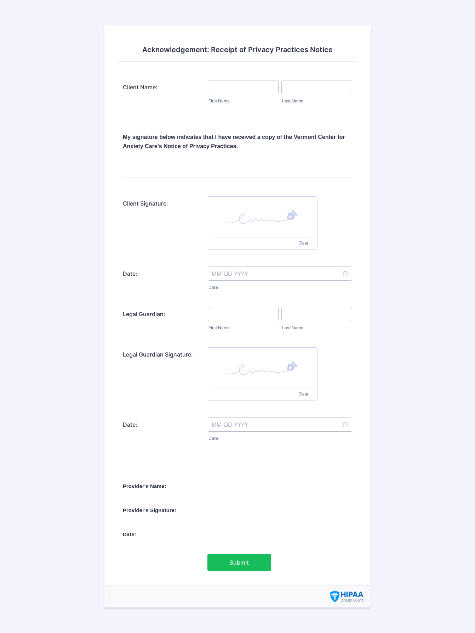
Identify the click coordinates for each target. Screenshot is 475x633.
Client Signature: (145, 203)
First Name (219, 100)
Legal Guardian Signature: (158, 354)
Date (213, 287)
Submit (239, 562)
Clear (303, 243)
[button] (345, 274)
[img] (262, 217)
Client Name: (140, 87)
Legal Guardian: (144, 314)
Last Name (292, 100)
